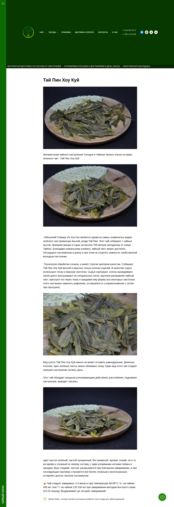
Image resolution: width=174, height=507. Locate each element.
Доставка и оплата (84, 32)
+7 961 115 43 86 (129, 34)
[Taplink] (142, 32)
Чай (42, 32)
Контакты (103, 32)
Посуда (52, 32)
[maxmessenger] (146, 32)
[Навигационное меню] (3, 3)
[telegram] (151, 32)
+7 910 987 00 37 (129, 30)
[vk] (156, 32)
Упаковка (66, 32)
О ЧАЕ (115, 32)
